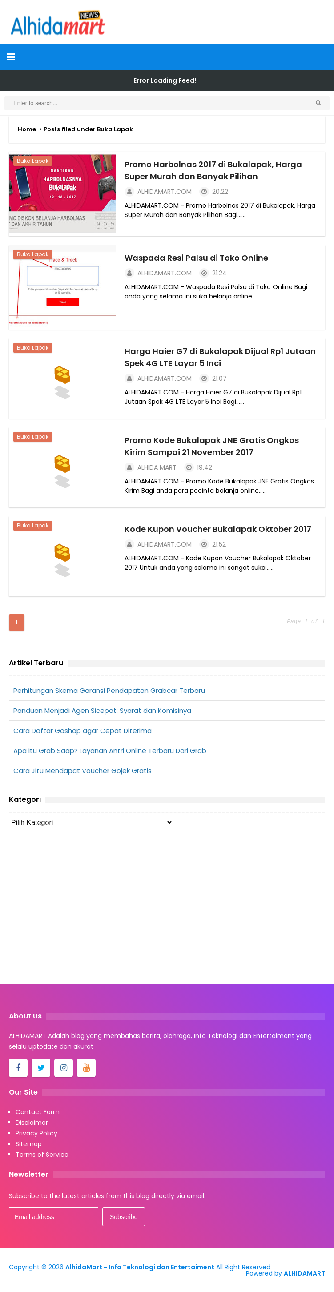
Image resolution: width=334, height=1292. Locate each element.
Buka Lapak (32, 161)
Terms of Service (42, 1154)
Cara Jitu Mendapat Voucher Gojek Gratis (82, 770)
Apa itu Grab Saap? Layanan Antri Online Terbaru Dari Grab (109, 750)
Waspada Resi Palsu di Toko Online (196, 257)
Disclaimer (32, 1122)
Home (27, 129)
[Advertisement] (167, 908)
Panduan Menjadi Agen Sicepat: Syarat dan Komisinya (102, 710)
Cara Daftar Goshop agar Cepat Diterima (82, 730)
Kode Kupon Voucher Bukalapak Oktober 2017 (218, 529)
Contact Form (38, 1111)
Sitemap (29, 1143)
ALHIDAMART (304, 1273)
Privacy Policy (36, 1133)
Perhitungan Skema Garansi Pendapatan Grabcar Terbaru (109, 690)
